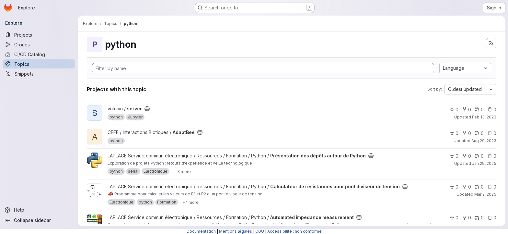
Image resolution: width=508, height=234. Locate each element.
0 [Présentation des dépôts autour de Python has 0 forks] (466, 156)
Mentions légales (235, 231)
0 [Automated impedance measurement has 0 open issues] (492, 217)
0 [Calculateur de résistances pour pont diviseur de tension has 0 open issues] (492, 187)
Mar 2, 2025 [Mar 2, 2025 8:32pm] (485, 194)
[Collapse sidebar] (39, 220)
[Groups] (39, 44)
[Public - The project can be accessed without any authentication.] (147, 108)
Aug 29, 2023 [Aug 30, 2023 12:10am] (483, 140)
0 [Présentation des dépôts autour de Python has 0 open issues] (492, 156)
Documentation (201, 231)
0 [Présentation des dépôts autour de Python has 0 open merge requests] (479, 156)
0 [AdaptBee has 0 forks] (466, 133)
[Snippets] (39, 73)
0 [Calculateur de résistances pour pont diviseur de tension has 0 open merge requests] (479, 187)
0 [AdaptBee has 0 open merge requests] (479, 133)
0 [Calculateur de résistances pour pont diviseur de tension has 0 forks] (466, 187)
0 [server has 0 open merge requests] (479, 109)
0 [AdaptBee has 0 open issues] (492, 133)
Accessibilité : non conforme (294, 231)
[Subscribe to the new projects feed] (491, 43)
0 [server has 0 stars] (454, 109)
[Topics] (39, 63)
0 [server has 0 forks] (466, 109)
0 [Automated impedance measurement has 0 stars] (454, 217)
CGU (259, 231)
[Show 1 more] (190, 202)
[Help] (39, 210)
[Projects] (39, 34)
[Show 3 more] (182, 171)
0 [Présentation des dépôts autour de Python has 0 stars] (454, 156)
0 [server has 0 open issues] (492, 109)
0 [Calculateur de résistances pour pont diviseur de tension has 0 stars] (454, 187)
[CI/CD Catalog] (39, 54)
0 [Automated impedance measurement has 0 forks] (466, 217)
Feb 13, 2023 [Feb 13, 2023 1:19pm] (484, 117)
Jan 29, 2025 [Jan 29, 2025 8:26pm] (484, 163)
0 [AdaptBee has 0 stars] (454, 133)
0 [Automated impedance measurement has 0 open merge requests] (479, 217)
